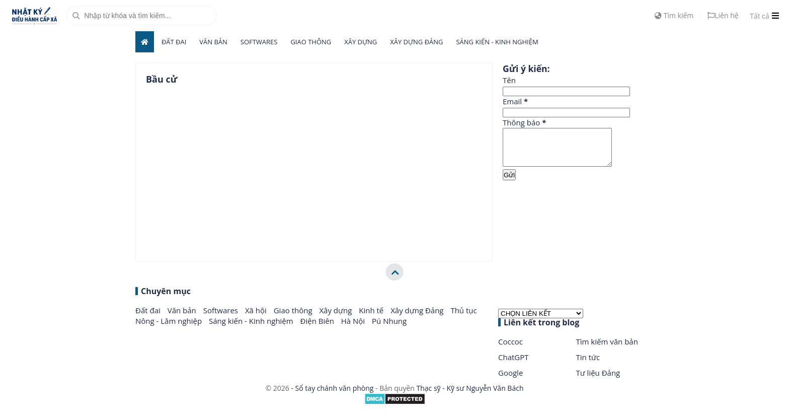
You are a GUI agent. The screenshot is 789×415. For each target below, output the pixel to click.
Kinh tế (372, 318)
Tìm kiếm (674, 15)
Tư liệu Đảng (598, 380)
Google (510, 380)
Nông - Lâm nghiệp (169, 328)
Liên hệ (722, 15)
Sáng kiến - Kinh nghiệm (497, 41)
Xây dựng (360, 41)
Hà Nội (354, 328)
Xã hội (257, 318)
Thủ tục (463, 318)
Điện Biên (318, 328)
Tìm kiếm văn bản (607, 349)
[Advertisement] (578, 221)
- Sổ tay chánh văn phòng (332, 395)
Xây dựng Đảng (416, 41)
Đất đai (174, 41)
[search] (141, 15)
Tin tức (588, 365)
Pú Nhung (389, 328)
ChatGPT (513, 365)
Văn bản (213, 41)
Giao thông (310, 41)
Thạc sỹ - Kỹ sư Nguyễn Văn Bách (470, 395)
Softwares (259, 41)
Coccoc (510, 349)
